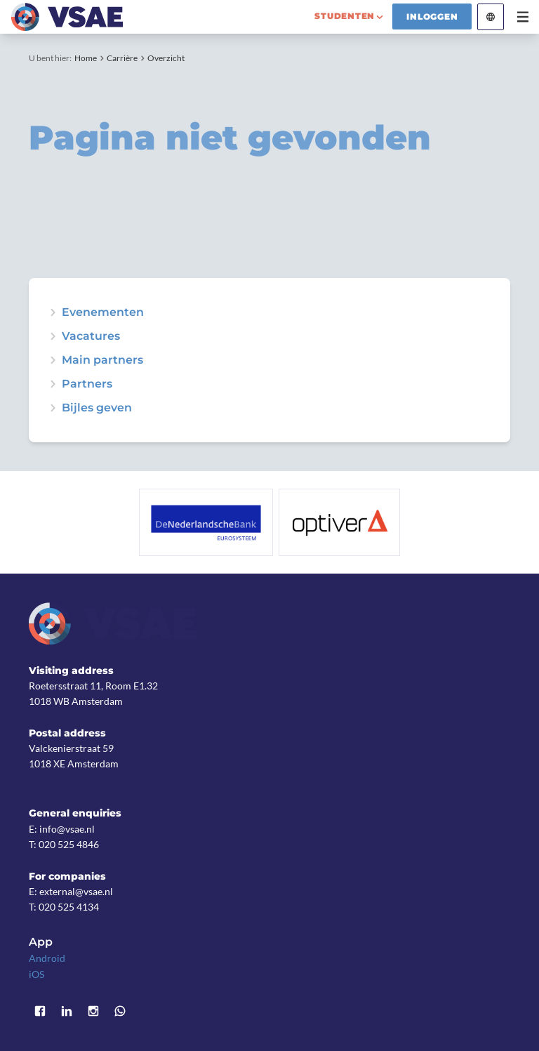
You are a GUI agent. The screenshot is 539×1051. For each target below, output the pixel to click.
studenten (344, 16)
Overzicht (166, 58)
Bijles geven (97, 408)
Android (47, 958)
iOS (36, 974)
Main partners (102, 360)
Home (85, 58)
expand (52, 312)
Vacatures (91, 336)
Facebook (40, 1011)
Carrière (122, 58)
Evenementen (103, 312)
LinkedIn (66, 1011)
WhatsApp (120, 1011)
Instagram (93, 1011)
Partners (87, 384)
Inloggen (432, 16)
